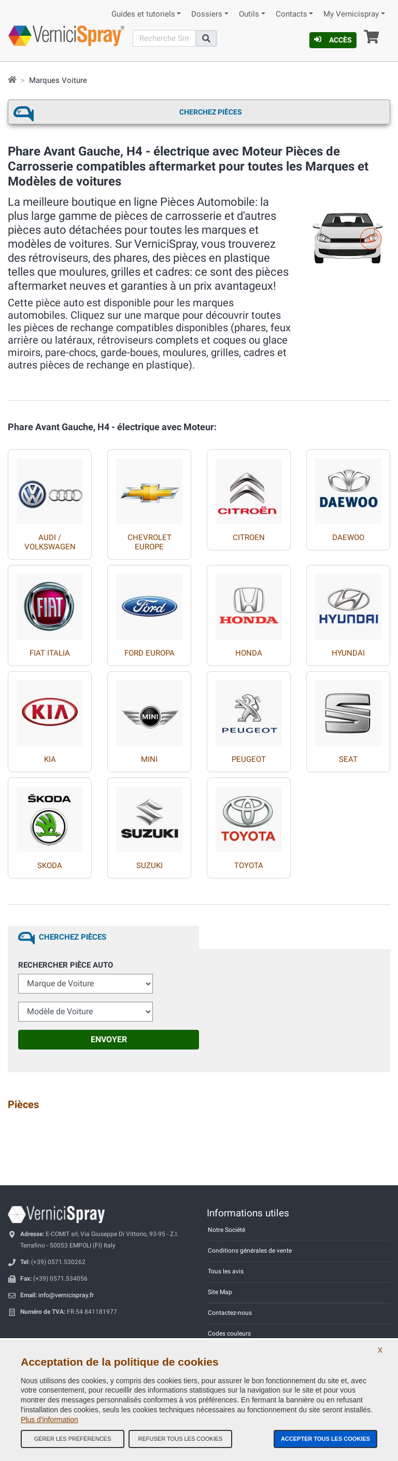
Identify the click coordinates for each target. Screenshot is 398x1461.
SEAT (348, 759)
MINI (149, 759)
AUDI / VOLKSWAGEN (50, 542)
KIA (50, 759)
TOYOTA (248, 865)
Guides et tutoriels (143, 14)
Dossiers (206, 14)
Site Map (220, 1292)
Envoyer (109, 1039)
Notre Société (226, 1229)
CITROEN (249, 537)
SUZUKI (149, 865)
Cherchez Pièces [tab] (72, 937)
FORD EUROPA (149, 653)
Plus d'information (49, 1419)
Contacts (291, 14)
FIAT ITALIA (50, 653)
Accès (333, 40)
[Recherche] (164, 38)
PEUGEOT (249, 759)
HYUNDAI (348, 653)
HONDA (248, 653)
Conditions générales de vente (250, 1250)
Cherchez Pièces (210, 112)
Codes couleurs (229, 1333)
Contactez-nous (230, 1312)
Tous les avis (226, 1271)
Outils (249, 14)
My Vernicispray (351, 14)
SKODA (49, 865)
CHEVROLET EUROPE (149, 542)
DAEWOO (348, 537)
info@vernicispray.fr (66, 1295)
